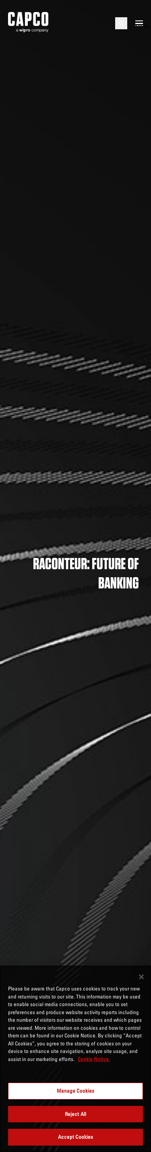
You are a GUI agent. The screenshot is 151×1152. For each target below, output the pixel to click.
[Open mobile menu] (139, 23)
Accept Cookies (75, 1137)
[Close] (141, 977)
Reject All (75, 1114)
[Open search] (121, 23)
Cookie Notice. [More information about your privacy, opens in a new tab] (94, 1059)
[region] (75, 1059)
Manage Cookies (76, 1090)
